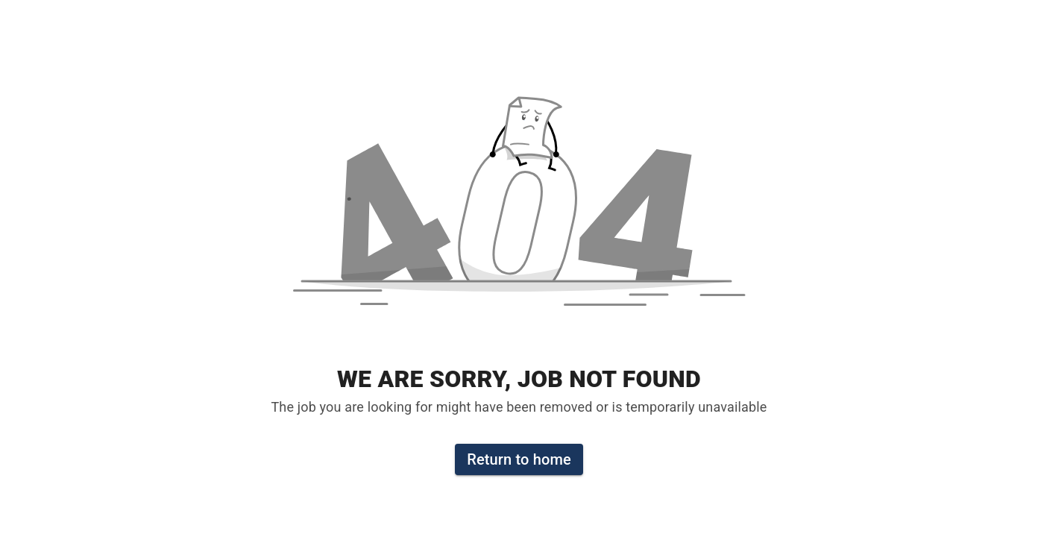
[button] (519, 212)
